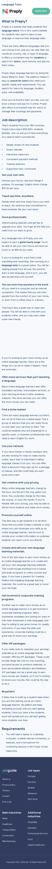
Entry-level (32, 799)
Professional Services (38, 833)
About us (6, 779)
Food (30, 839)
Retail (4, 818)
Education (32, 828)
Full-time (31, 776)
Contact (5, 796)
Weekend (32, 793)
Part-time (32, 782)
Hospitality (32, 822)
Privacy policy (8, 785)
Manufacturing (8, 841)
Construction (8, 835)
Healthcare (7, 824)
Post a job (7, 802)
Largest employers (36, 845)
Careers (6, 790)
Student (31, 788)
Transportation (9, 830)
